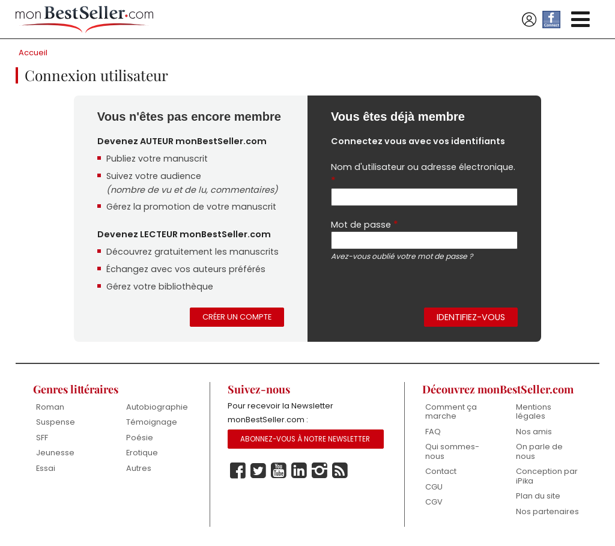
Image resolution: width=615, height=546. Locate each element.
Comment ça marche (451, 412)
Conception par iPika (547, 477)
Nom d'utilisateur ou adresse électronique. (423, 174)
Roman (50, 407)
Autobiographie (157, 407)
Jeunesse (55, 453)
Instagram (320, 472)
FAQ (433, 432)
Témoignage (151, 422)
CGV (434, 503)
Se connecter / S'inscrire (529, 20)
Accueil (33, 52)
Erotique (142, 453)
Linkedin (299, 472)
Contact (440, 472)
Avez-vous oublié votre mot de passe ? (402, 258)
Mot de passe (364, 225)
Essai (45, 469)
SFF (42, 438)
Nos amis (534, 432)
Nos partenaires (547, 512)
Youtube (279, 472)
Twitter (258, 472)
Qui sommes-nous (452, 452)
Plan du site (538, 497)
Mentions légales (533, 412)
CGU (434, 487)
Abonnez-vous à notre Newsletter (305, 440)
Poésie (139, 438)
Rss (340, 472)
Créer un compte (236, 317)
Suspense (55, 422)
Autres (138, 469)
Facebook (238, 472)
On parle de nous (539, 452)
